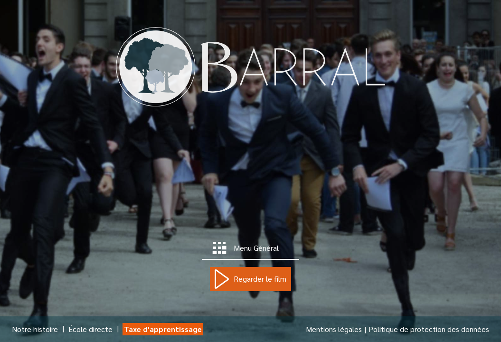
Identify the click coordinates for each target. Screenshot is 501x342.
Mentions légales (334, 329)
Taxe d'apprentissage (163, 329)
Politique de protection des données (429, 329)
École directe (90, 329)
